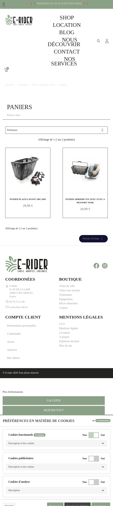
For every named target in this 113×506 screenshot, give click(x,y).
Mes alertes (13, 357)
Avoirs (10, 341)
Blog (66, 32)
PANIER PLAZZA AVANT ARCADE (28, 199)
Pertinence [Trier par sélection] (56, 130)
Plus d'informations (13, 391)
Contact (67, 51)
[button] (56, 443)
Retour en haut (93, 238)
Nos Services (64, 61)
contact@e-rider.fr (18, 307)
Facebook (96, 266)
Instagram (105, 266)
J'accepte (54, 400)
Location (67, 25)
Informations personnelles (21, 325)
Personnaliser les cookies (37, 391)
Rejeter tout (53, 410)
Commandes (14, 333)
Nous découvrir (64, 41)
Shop (67, 17)
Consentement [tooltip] (103, 420)
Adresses (12, 349)
